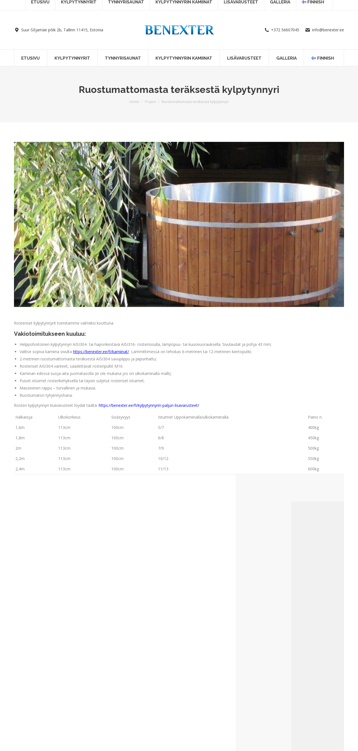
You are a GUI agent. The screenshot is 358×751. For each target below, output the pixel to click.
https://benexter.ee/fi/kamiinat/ (101, 351)
